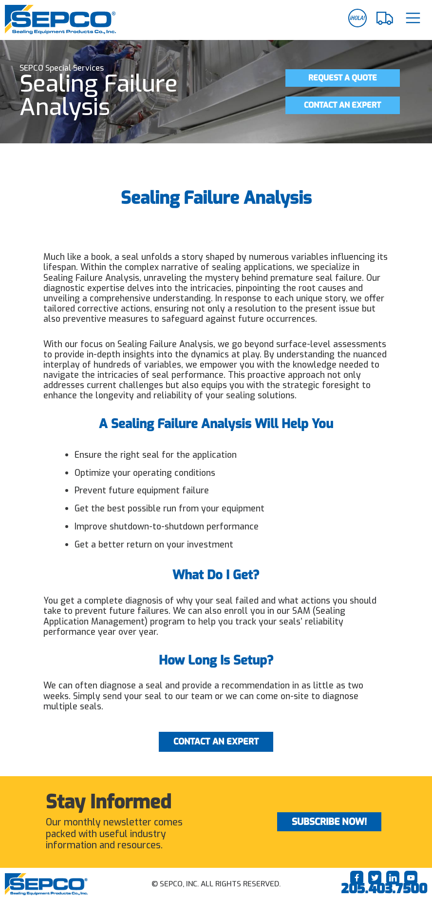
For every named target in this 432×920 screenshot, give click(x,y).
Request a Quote (342, 78)
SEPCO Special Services (61, 68)
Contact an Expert (342, 105)
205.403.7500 (384, 889)
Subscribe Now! (329, 822)
